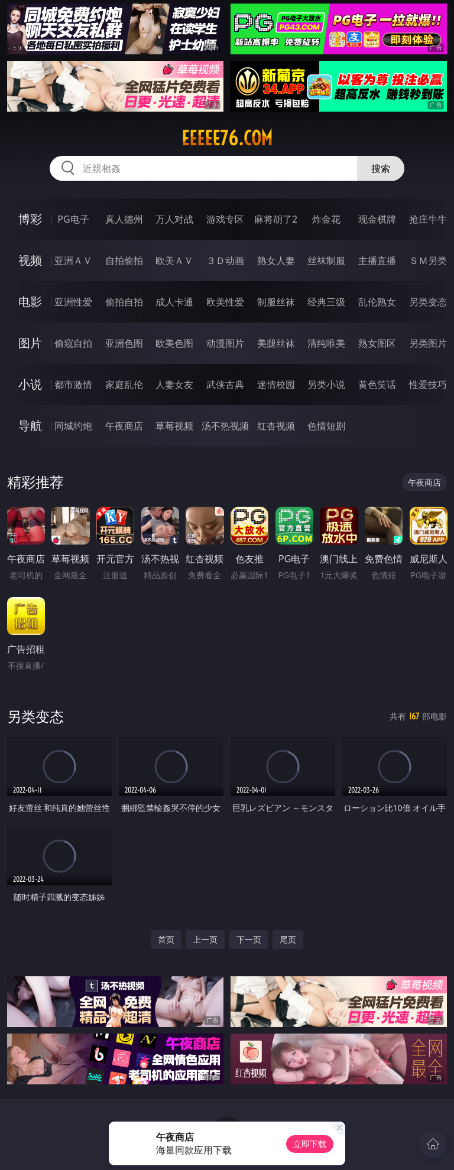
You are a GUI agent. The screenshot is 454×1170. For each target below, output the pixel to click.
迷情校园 (276, 384)
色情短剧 (326, 425)
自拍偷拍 (124, 260)
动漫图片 (225, 343)
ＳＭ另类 (428, 260)
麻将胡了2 (275, 219)
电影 (30, 301)
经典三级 (326, 301)
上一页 (205, 939)
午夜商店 (124, 425)
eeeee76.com (227, 138)
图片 (30, 343)
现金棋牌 (377, 219)
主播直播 (377, 260)
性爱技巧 (428, 384)
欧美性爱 (225, 301)
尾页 (288, 939)
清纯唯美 (326, 343)
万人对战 (174, 219)
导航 (30, 426)
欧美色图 (174, 343)
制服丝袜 (276, 301)
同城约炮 (73, 425)
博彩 (30, 219)
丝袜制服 (326, 260)
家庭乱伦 (124, 384)
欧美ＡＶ (174, 260)
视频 (30, 260)
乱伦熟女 (377, 301)
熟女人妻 (276, 260)
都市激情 (73, 384)
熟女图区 (377, 343)
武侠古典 (225, 384)
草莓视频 (174, 425)
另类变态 (428, 301)
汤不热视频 (225, 425)
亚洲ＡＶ (73, 260)
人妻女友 (174, 384)
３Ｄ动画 (225, 260)
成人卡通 (174, 301)
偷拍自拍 (124, 301)
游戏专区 (225, 219)
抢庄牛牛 (428, 219)
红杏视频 (276, 425)
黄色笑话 (377, 384)
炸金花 (326, 219)
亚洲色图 (124, 343)
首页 (166, 939)
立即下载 (309, 1143)
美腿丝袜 (276, 343)
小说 (30, 384)
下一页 (248, 939)
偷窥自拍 (73, 343)
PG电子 (73, 219)
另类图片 (428, 343)
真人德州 (124, 219)
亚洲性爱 (73, 301)
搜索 (380, 168)
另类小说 (326, 384)
